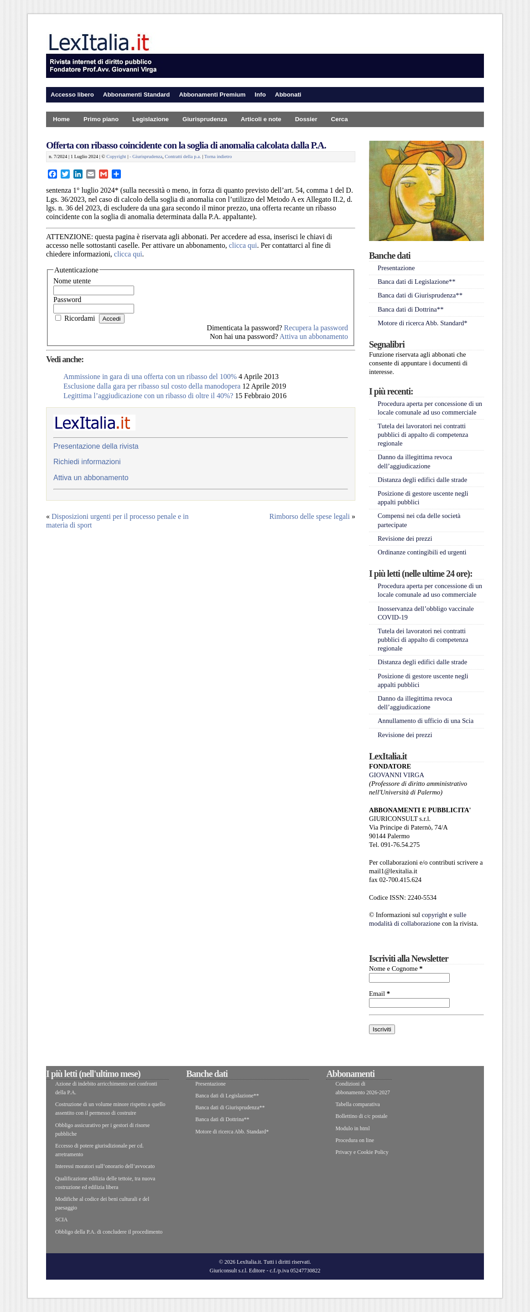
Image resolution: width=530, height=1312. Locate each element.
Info (260, 94)
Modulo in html (352, 1128)
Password (67, 299)
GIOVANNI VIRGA (396, 775)
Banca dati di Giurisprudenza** (420, 295)
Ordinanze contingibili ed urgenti (422, 552)
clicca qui (243, 245)
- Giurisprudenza (146, 156)
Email (379, 993)
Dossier (306, 119)
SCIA (61, 1219)
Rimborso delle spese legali (310, 516)
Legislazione (150, 119)
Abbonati (288, 94)
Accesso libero (72, 94)
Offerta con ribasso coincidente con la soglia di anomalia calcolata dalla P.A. (186, 145)
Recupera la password (316, 328)
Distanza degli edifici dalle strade (422, 479)
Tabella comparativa (357, 1104)
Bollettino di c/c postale (361, 1116)
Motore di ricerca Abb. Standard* (423, 323)
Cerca (339, 119)
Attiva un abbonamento (314, 336)
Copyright (116, 156)
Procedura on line (354, 1140)
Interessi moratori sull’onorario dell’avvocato (105, 1166)
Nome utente (72, 281)
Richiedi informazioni (87, 462)
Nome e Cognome (396, 968)
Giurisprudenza (204, 119)
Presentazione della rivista (96, 446)
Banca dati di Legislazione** (417, 281)
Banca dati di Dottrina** (411, 309)
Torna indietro (218, 156)
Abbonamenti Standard (136, 94)
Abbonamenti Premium (212, 94)
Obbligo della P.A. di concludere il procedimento (108, 1232)
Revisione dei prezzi (405, 538)
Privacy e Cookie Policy (361, 1152)
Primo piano (101, 119)
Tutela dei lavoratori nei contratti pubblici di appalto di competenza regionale (423, 434)
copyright (434, 914)
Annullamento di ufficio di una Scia (425, 720)
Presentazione (396, 268)
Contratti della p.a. (183, 156)
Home (61, 119)
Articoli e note (261, 119)
